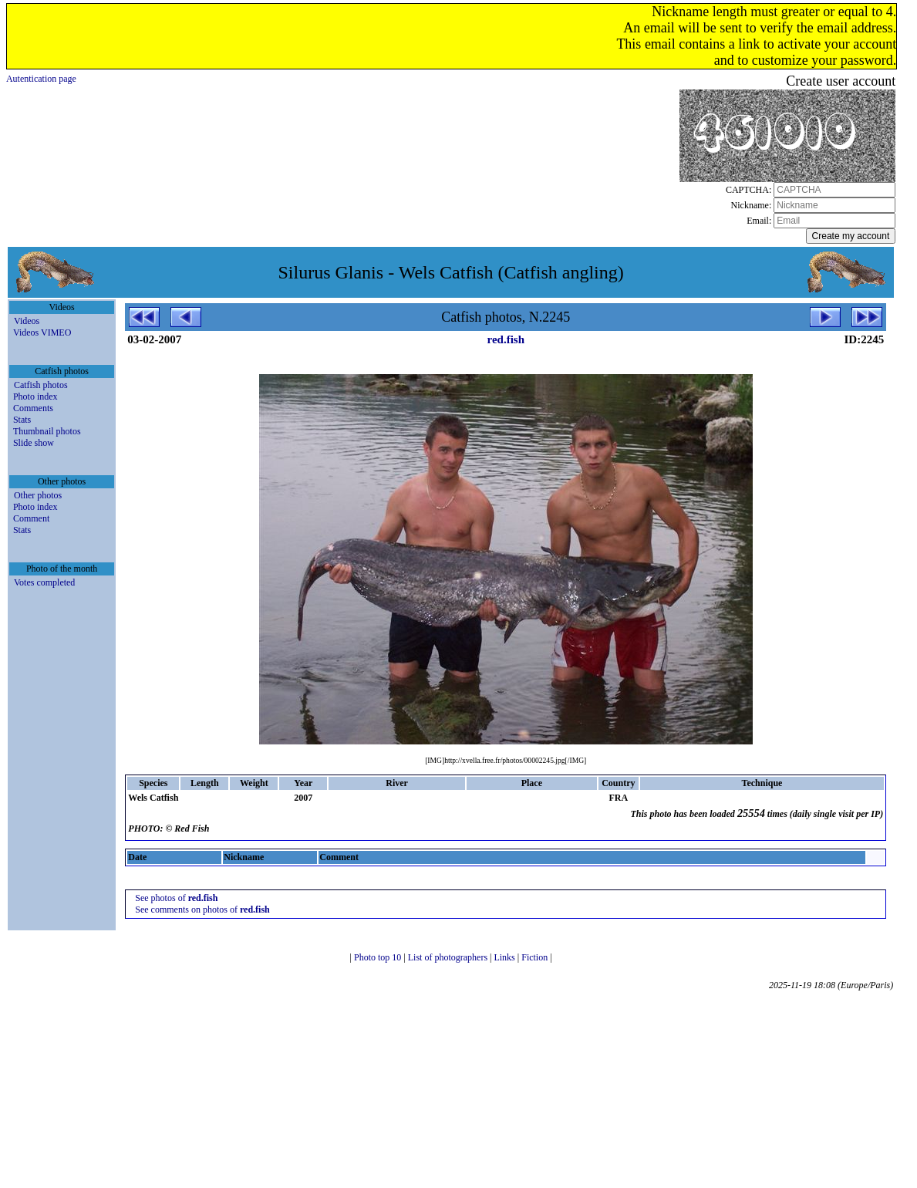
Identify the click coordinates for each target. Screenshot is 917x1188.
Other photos (38, 495)
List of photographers (449, 957)
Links (505, 957)
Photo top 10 (378, 957)
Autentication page (41, 78)
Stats (22, 419)
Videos (26, 321)
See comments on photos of (202, 909)
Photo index (35, 396)
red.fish (505, 339)
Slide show (33, 442)
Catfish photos (41, 385)
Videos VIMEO (42, 332)
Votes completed (44, 582)
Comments (33, 408)
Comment (31, 518)
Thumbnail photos (47, 431)
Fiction (535, 957)
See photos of (176, 898)
